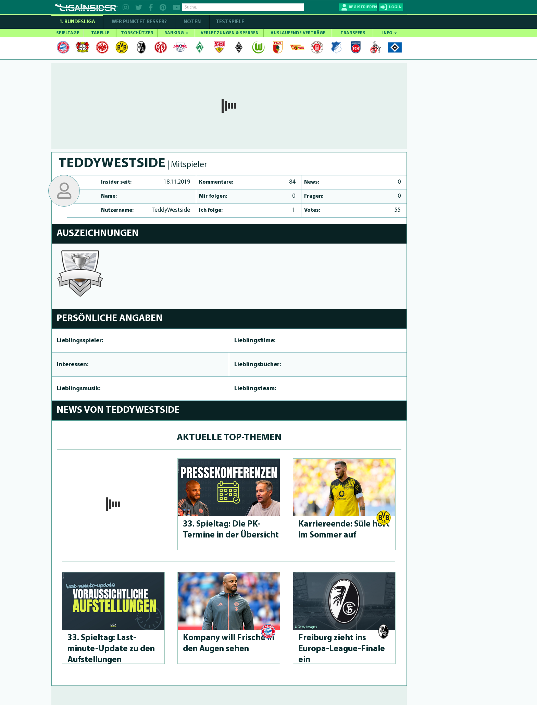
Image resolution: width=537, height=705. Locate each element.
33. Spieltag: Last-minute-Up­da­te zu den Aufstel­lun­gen (111, 649)
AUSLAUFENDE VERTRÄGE (298, 33)
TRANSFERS (352, 33)
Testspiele (229, 22)
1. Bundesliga (77, 22)
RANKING (176, 33)
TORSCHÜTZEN (137, 33)
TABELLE (100, 33)
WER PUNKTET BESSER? (139, 22)
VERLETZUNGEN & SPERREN (230, 33)
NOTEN (192, 22)
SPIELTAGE (67, 33)
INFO (389, 33)
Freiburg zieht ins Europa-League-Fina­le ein (341, 649)
